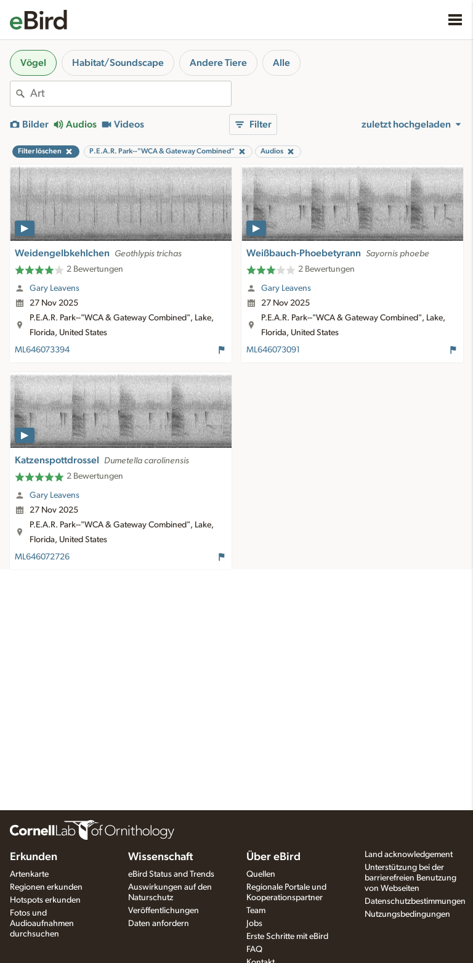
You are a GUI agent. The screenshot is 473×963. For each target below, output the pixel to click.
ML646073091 (273, 350)
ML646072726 (42, 557)
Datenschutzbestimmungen (415, 901)
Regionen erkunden (46, 887)
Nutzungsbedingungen (407, 914)
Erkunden (33, 857)
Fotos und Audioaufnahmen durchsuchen (42, 923)
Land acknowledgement (409, 854)
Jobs (254, 923)
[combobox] (130, 93)
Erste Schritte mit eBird (287, 936)
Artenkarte (29, 874)
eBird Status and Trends (171, 874)
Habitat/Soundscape (118, 63)
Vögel (33, 63)
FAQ (254, 949)
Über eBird (273, 857)
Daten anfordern (158, 923)
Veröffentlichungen (163, 910)
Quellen (260, 874)
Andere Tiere (218, 63)
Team (255, 910)
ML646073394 (42, 350)
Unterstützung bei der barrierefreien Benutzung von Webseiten (410, 878)
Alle (281, 63)
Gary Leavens (54, 288)
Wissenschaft (160, 857)
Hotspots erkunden (45, 900)
